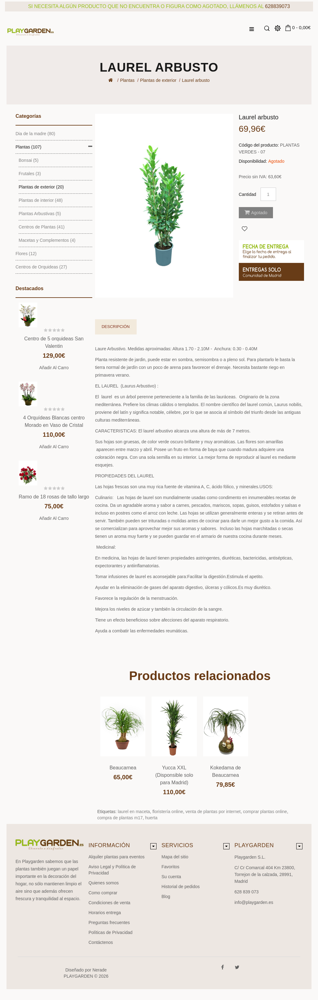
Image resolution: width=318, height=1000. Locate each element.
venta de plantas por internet (212, 811)
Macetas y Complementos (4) (47, 240)
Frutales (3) (30, 173)
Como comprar (103, 892)
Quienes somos (104, 882)
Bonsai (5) (29, 160)
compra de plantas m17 (120, 817)
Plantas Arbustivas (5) (40, 213)
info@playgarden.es (253, 902)
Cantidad (247, 194)
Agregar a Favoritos (244, 228)
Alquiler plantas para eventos (117, 856)
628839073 (277, 6)
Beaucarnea (123, 767)
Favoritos (170, 866)
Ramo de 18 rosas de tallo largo (54, 496)
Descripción (115, 326)
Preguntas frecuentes (109, 922)
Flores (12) (26, 253)
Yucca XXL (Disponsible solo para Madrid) (174, 775)
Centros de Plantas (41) (42, 226)
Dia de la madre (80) (35, 133)
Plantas (127, 80)
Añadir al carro (54, 367)
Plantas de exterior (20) (41, 186)
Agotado (255, 212)
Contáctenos (101, 942)
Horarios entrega (105, 912)
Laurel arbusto (196, 80)
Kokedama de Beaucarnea (225, 771)
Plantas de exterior (158, 80)
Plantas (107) (28, 146)
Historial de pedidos (180, 886)
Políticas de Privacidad (111, 932)
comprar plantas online (265, 811)
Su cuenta (171, 876)
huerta (151, 817)
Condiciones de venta (109, 902)
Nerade (100, 969)
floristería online (167, 811)
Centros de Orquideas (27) (41, 266)
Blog (165, 896)
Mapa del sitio (174, 856)
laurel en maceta (134, 811)
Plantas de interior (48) (41, 200)
